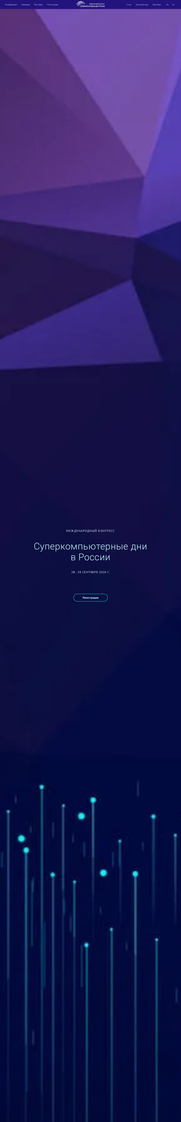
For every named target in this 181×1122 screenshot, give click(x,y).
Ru (167, 2)
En (173, 2)
